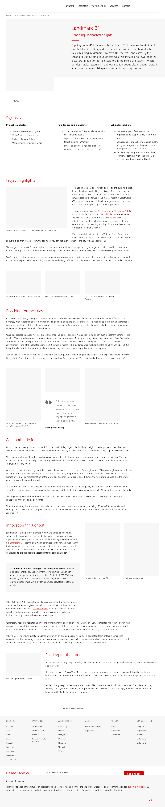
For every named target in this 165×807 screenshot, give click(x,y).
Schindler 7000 (122, 211)
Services (114, 6)
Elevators (69, 6)
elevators (105, 211)
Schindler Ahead (40, 609)
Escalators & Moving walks (92, 6)
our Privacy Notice (136, 787)
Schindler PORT (17, 543)
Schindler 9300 (111, 214)
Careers (126, 6)
